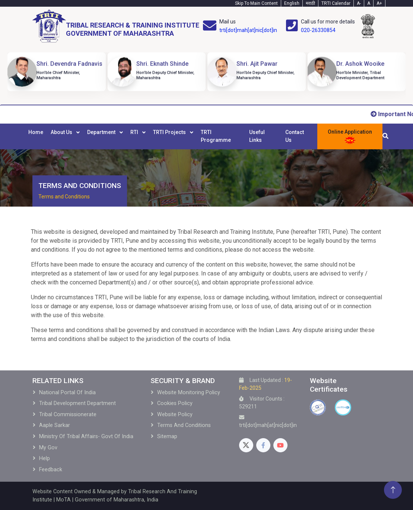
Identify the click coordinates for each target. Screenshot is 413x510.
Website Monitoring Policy (188, 392)
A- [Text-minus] (359, 3)
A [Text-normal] (368, 3)
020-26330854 (318, 30)
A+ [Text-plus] (379, 3)
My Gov (48, 447)
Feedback (50, 469)
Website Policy (175, 414)
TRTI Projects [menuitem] (170, 132)
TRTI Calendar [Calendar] (335, 3)
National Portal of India (67, 392)
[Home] (115, 26)
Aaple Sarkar (54, 425)
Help (44, 458)
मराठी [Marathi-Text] (310, 3)
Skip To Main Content (256, 3)
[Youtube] (280, 445)
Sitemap (167, 436)
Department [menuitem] (102, 132)
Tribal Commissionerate (67, 414)
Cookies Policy (175, 403)
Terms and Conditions (64, 197)
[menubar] (169, 136)
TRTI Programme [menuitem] (216, 136)
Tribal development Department (77, 403)
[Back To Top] (393, 490)
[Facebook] (263, 445)
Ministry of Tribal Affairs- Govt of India (86, 436)
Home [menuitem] (35, 132)
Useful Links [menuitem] (257, 136)
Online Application (350, 137)
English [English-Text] (291, 3)
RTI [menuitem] (134, 132)
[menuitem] (36, 136)
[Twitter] (246, 445)
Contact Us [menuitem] (294, 136)
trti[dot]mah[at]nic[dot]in (248, 30)
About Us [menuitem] (62, 132)
